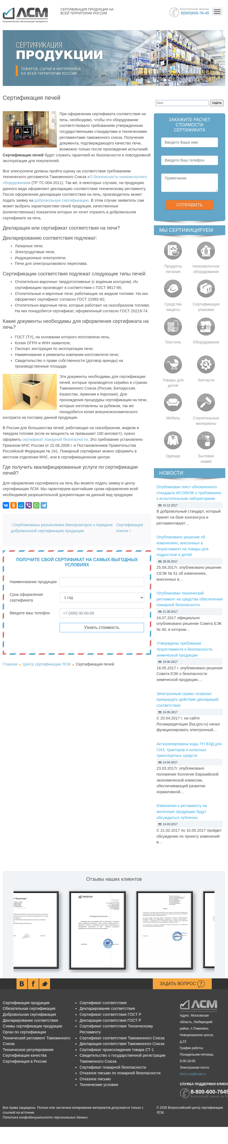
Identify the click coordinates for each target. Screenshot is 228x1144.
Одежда (173, 456)
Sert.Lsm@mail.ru (193, 1074)
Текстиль (173, 342)
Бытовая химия (206, 459)
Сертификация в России (25, 1061)
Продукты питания (173, 269)
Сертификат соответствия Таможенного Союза (122, 1038)
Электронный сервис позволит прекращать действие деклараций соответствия (188, 700)
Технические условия (99, 1084)
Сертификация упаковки (206, 307)
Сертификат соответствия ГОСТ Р (110, 1014)
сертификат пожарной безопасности (55, 439)
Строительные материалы (206, 421)
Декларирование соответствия (30, 1020)
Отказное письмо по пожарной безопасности (120, 1073)
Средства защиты (173, 307)
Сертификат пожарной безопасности (113, 1067)
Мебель (173, 418)
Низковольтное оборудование (206, 269)
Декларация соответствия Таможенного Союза (122, 1044)
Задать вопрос (182, 984)
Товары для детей (173, 383)
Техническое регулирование (28, 1049)
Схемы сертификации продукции (32, 1026)
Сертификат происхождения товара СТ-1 (117, 1049)
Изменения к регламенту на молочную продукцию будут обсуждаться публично (182, 812)
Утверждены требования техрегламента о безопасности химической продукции (184, 649)
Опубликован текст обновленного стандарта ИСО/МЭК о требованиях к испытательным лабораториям (189, 493)
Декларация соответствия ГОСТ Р (110, 1020)
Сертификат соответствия (103, 1003)
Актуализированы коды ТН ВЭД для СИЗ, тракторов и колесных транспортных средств (189, 750)
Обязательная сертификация (29, 1008)
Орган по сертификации (24, 1032)
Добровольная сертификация (29, 1014)
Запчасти (206, 380)
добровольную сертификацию (61, 200)
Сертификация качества (25, 1055)
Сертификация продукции (26, 1003)
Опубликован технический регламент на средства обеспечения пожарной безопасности (190, 599)
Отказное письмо (95, 1079)
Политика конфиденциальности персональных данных (45, 1117)
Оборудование (206, 342)
